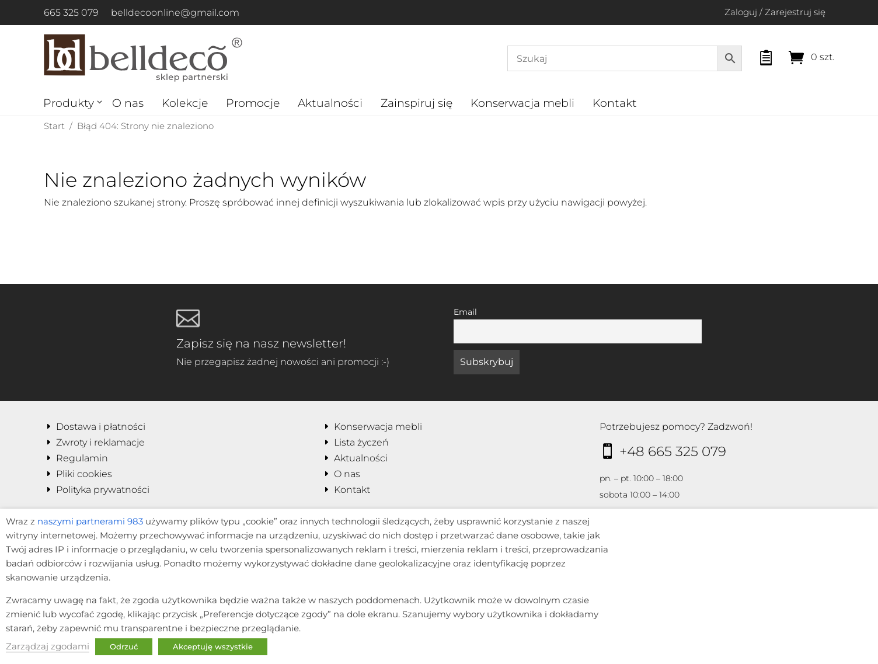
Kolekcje (185, 103)
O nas (128, 103)
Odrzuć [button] (124, 646)
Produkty (68, 103)
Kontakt (615, 103)
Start (54, 125)
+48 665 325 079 (672, 451)
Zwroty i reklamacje (100, 442)
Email (465, 312)
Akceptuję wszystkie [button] (213, 646)
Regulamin (82, 458)
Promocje (253, 103)
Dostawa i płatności (100, 426)
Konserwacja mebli (522, 103)
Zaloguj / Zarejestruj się (774, 12)
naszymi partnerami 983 (90, 521)
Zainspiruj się (416, 103)
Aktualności (330, 103)
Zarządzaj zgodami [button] (47, 646)
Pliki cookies (84, 473)
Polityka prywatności (102, 489)
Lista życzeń (361, 442)
